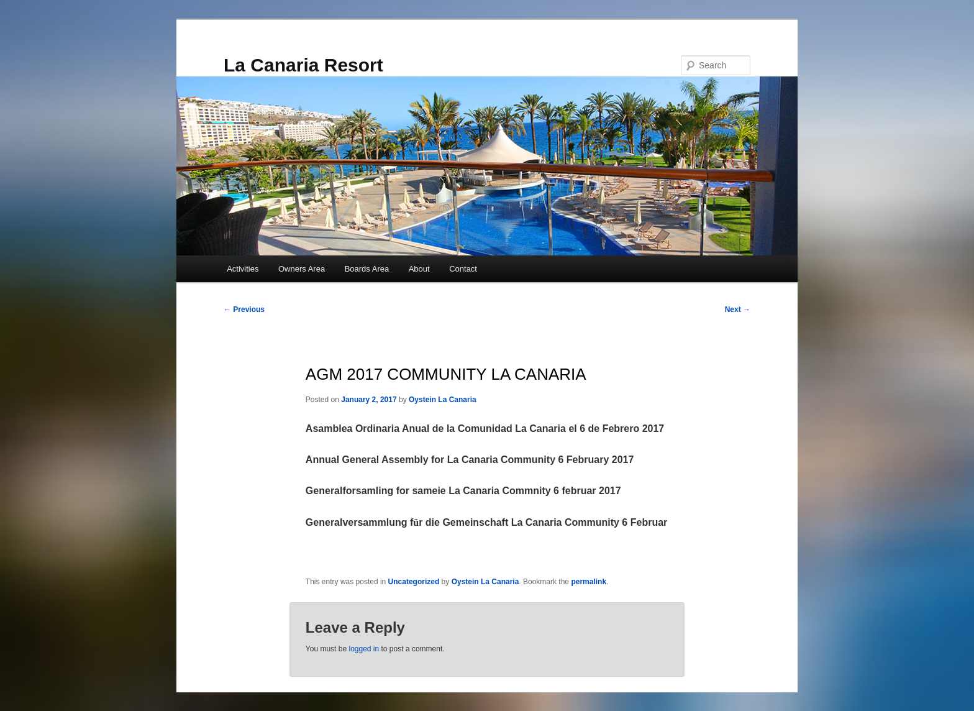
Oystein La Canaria (442, 399)
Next (737, 309)
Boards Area (367, 268)
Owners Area (301, 268)
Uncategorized (414, 581)
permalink (588, 581)
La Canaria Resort (303, 65)
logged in (363, 648)
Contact (463, 268)
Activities (242, 268)
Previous (244, 309)
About (419, 268)
